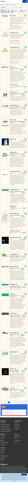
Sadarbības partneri (4, 455)
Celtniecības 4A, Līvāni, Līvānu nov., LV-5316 (15, 192)
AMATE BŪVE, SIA (14, 213)
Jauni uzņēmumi (18, 440)
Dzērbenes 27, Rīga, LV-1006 (14, 69)
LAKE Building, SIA (14, 105)
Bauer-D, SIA (13, 139)
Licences (2, 453)
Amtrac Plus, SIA (14, 266)
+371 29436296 (23, 296)
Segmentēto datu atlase (5, 426)
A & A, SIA (12, 388)
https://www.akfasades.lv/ (15, 43)
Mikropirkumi (17, 426)
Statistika (2, 451)
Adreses (2, 440)
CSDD (16, 438)
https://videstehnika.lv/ (14, 62)
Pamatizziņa (3, 422)
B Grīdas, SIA (13, 368)
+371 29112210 (24, 287)
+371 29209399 (22, 390)
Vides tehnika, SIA (14, 47)
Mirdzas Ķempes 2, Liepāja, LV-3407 (15, 335)
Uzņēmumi (7, 4)
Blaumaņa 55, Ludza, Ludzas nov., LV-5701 (15, 155)
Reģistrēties (17, 429)
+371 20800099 (23, 122)
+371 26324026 (24, 316)
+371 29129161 (24, 257)
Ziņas (16, 442)
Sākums (2, 4)
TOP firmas (3, 444)
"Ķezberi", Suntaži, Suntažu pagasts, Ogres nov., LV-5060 (15, 316)
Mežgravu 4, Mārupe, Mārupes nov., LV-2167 (15, 94)
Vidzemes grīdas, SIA (15, 171)
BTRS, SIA (12, 294)
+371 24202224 (23, 155)
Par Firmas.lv (3, 449)
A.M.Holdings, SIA (14, 332)
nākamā (18, 402)
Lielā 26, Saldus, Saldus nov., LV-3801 (15, 216)
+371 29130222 (23, 216)
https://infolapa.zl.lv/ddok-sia (16, 28)
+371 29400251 (23, 335)
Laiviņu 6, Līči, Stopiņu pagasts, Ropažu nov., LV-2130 (15, 108)
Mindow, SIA (13, 119)
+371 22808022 (22, 269)
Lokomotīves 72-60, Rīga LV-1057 (14, 269)
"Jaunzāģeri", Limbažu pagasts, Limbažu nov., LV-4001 (16, 257)
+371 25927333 (22, 353)
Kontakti (2, 460)
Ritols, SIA (12, 67)
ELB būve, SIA (13, 92)
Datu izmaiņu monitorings (5, 431)
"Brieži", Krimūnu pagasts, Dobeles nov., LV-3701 (15, 371)
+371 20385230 (23, 94)
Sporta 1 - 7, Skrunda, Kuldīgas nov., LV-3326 (16, 122)
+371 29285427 (22, 239)
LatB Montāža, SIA (14, 189)
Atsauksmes (3, 458)
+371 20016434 (22, 140)
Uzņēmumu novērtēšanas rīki (6, 429)
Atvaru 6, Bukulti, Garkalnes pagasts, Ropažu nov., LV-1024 (15, 287)
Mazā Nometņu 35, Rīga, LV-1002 (15, 390)
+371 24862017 (23, 192)
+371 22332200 (24, 371)
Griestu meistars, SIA (15, 237)
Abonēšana (17, 422)
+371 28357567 (22, 173)
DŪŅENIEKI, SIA (14, 284)
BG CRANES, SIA (14, 352)
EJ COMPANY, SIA (14, 254)
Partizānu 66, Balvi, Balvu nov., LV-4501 (14, 296)
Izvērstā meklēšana (4, 442)
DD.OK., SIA (13, 15)
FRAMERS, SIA (13, 152)
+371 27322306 (22, 69)
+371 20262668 (24, 108)
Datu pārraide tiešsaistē (5, 424)
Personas (2, 438)
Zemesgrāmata (17, 436)
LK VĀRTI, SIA (13, 313)
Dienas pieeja (17, 424)
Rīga (11, 140)
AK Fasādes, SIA (14, 32)
